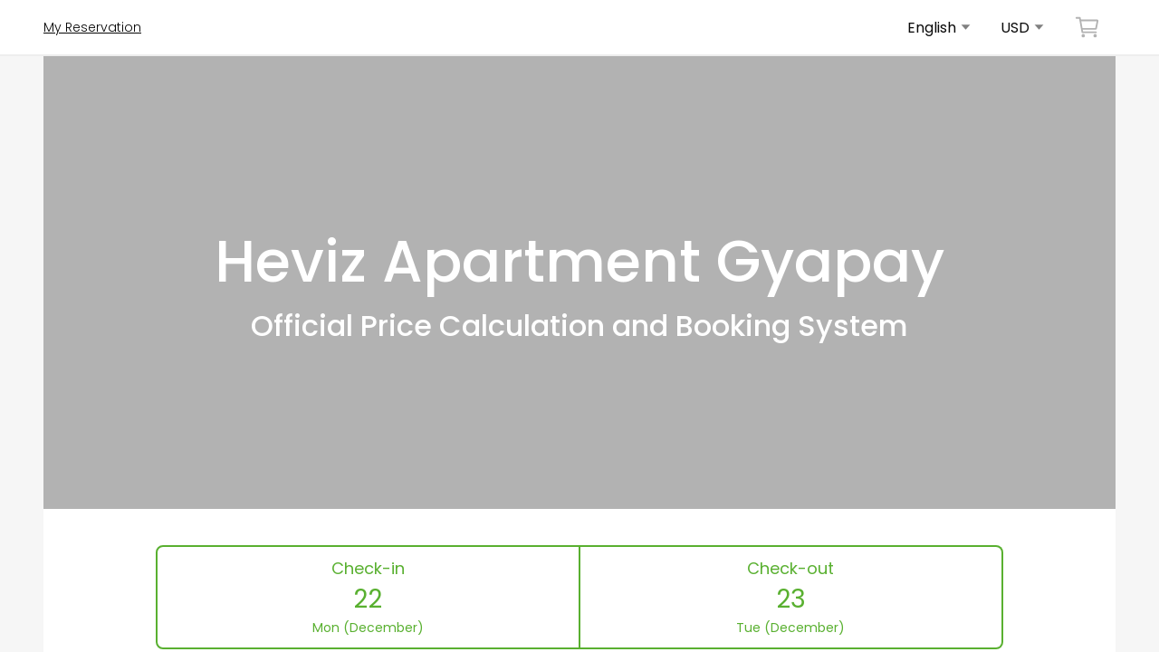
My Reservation (92, 27)
